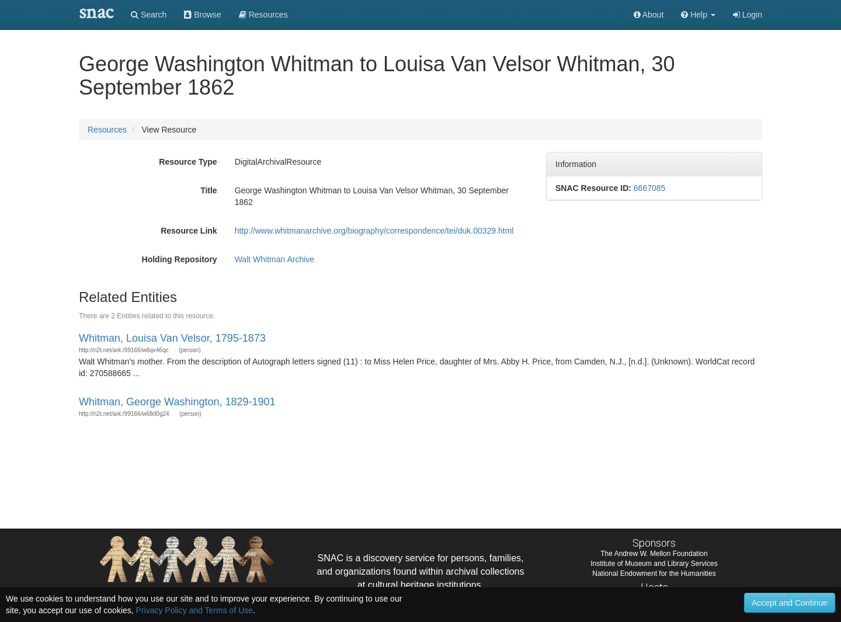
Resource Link (189, 230)
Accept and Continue (790, 602)
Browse (202, 14)
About (649, 14)
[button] (698, 14)
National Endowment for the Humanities (653, 573)
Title (208, 190)
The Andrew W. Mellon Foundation (653, 554)
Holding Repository (179, 259)
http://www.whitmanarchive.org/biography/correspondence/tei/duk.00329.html (374, 230)
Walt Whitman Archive (274, 259)
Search (148, 14)
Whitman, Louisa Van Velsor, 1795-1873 (172, 338)
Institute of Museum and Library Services (653, 564)
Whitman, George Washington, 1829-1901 (177, 402)
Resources (107, 129)
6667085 (650, 188)
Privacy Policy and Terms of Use (194, 610)
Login (747, 14)
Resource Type (188, 161)
